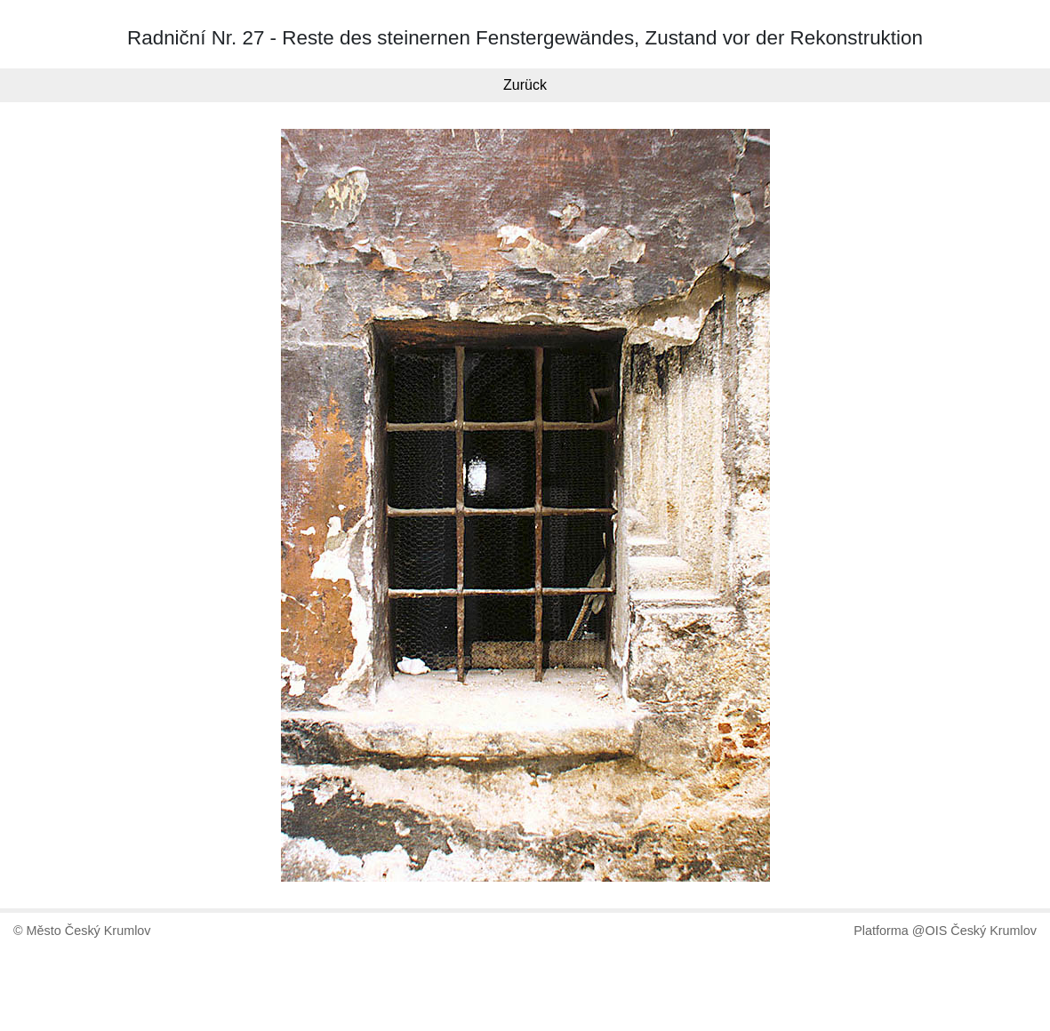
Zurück (525, 84)
